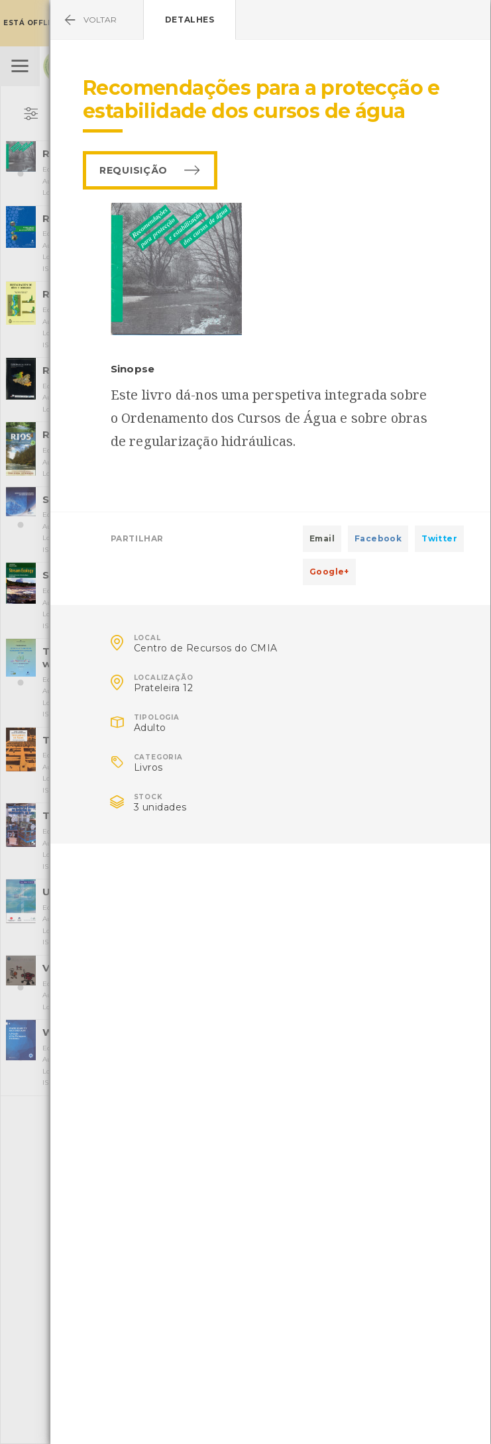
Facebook (378, 538)
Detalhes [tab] (190, 20)
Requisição (133, 170)
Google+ (329, 572)
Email (322, 538)
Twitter (439, 538)
